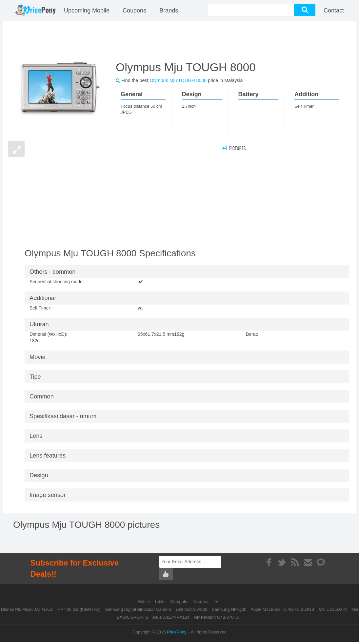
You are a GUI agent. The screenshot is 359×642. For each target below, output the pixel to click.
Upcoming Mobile (87, 10)
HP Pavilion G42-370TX (216, 617)
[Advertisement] (179, 40)
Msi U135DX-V (333, 609)
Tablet (160, 601)
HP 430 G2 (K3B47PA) (79, 609)
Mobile (144, 601)
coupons (134, 10)
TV (216, 601)
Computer (180, 601)
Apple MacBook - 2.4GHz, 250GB (282, 609)
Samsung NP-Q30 (229, 609)
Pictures (234, 147)
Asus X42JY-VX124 (170, 617)
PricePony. (177, 632)
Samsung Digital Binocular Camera (138, 609)
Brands (168, 10)
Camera (201, 601)
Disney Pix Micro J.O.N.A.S (27, 609)
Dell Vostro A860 (191, 609)
